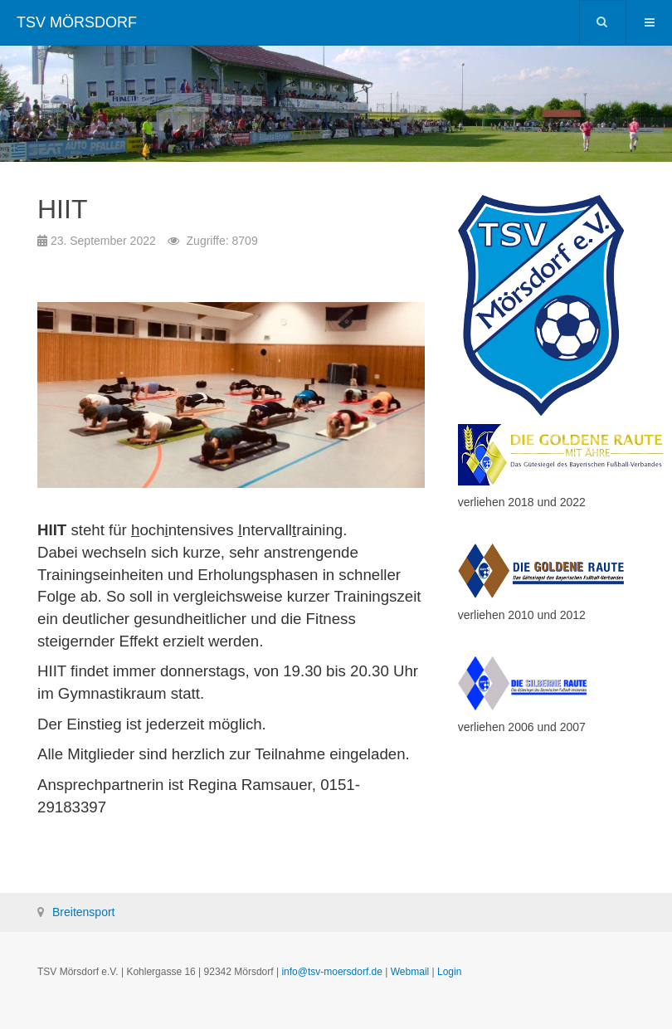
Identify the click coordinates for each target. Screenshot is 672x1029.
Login (449, 972)
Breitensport (83, 912)
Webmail (410, 972)
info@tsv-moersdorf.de (331, 972)
